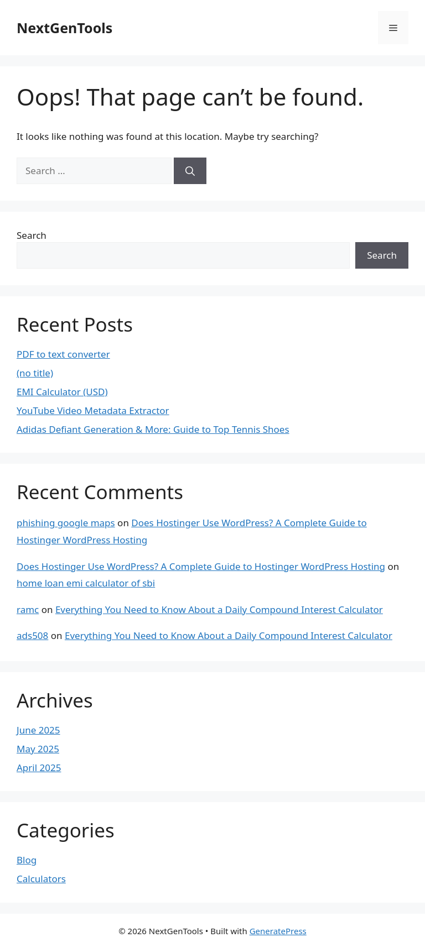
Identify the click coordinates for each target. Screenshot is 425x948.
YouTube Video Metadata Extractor (93, 410)
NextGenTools (64, 27)
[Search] (190, 171)
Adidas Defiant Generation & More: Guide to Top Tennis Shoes (153, 429)
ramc (28, 609)
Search (31, 235)
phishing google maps (66, 522)
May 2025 (38, 748)
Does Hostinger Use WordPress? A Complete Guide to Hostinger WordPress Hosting (201, 566)
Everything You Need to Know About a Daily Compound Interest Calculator (219, 609)
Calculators (41, 878)
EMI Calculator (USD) (62, 391)
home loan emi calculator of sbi (86, 583)
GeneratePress (278, 930)
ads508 (32, 635)
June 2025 (38, 730)
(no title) (35, 372)
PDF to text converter (63, 354)
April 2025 (39, 767)
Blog (27, 859)
